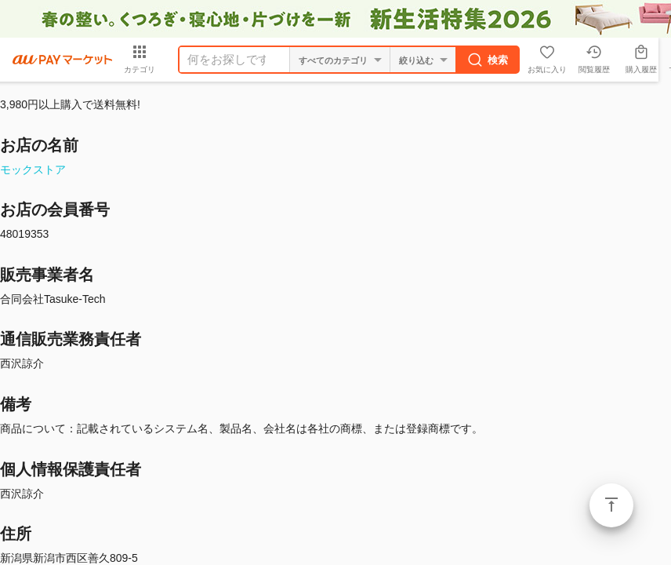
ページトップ (611, 505)
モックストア (33, 169)
